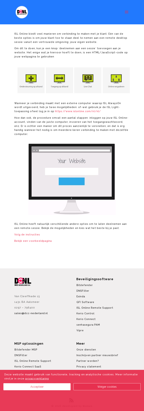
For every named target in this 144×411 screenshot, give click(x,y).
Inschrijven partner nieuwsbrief (97, 355)
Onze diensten (86, 349)
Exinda (81, 296)
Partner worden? (88, 361)
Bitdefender (85, 285)
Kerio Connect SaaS (28, 366)
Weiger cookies (107, 386)
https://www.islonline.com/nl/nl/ (78, 111)
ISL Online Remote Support (95, 307)
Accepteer (37, 386)
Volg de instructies (27, 234)
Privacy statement (89, 366)
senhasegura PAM (88, 324)
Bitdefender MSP (26, 349)
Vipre (80, 330)
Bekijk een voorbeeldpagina (33, 241)
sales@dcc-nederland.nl (31, 313)
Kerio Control (86, 313)
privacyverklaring (37, 378)
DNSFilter (83, 290)
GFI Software (85, 302)
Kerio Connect (86, 319)
